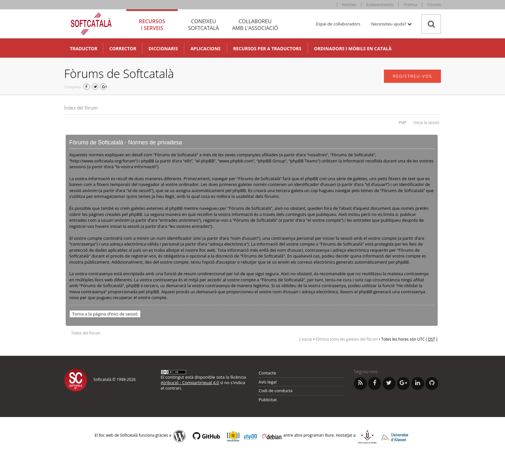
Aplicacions (205, 48)
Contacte (267, 373)
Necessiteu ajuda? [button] (391, 24)
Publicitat (268, 400)
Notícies (349, 5)
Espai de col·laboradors (338, 24)
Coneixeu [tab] (203, 25)
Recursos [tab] (152, 25)
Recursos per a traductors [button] (267, 48)
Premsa (410, 5)
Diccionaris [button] (163, 48)
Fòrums (434, 5)
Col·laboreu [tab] (255, 25)
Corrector (122, 48)
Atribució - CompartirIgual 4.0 (190, 382)
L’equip (305, 339)
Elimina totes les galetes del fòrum (347, 339)
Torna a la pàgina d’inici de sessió (105, 314)
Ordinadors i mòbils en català (353, 48)
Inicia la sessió (426, 122)
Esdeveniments (380, 5)
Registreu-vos (412, 76)
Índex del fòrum (81, 108)
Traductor (83, 48)
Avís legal (268, 382)
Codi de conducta (275, 390)
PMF (402, 122)
